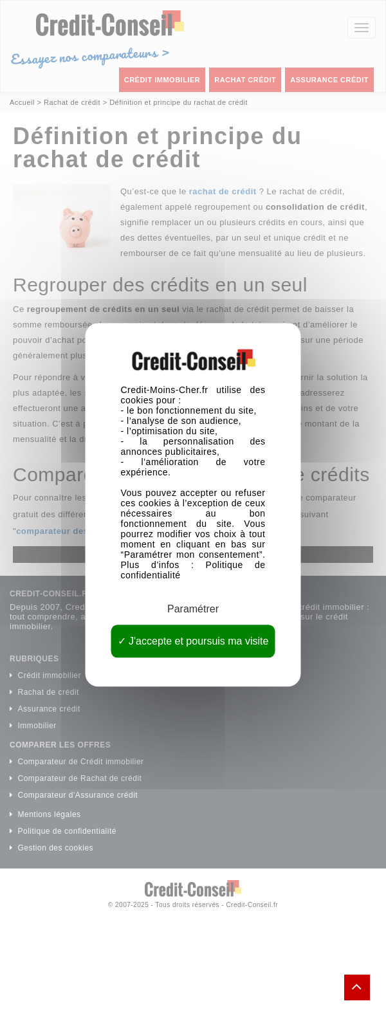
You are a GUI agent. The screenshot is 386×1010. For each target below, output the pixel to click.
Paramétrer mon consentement (191, 554)
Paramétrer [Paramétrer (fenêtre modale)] (193, 608)
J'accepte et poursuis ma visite (193, 641)
